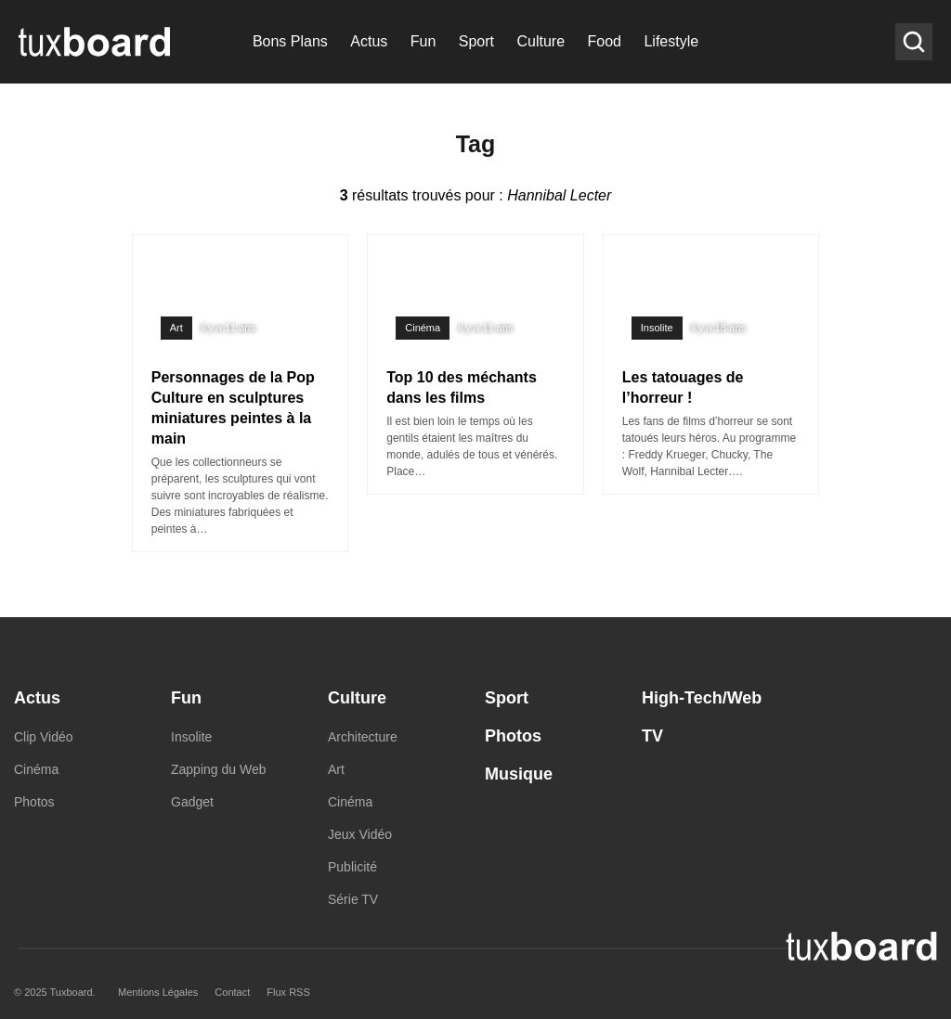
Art (176, 327)
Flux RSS (288, 992)
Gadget (192, 801)
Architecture (362, 736)
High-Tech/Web (702, 698)
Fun (423, 41)
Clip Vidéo (43, 736)
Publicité (352, 866)
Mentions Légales (158, 992)
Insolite (657, 327)
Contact (232, 992)
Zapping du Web (218, 769)
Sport (476, 41)
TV (652, 736)
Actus (368, 41)
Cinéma (422, 327)
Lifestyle (671, 41)
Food (604, 41)
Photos (34, 801)
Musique (519, 774)
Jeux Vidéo (360, 834)
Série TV (353, 899)
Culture (540, 41)
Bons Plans (290, 41)
